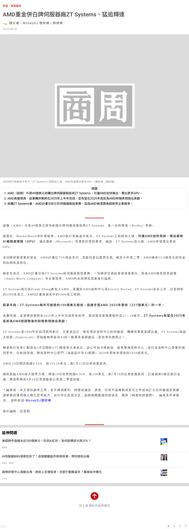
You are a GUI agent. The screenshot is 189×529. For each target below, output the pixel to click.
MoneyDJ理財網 (38, 400)
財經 (5, 5)
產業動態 (16, 5)
